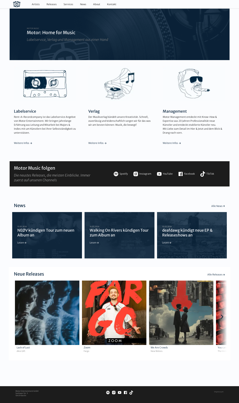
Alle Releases (216, 274)
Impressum (219, 392)
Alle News (218, 206)
